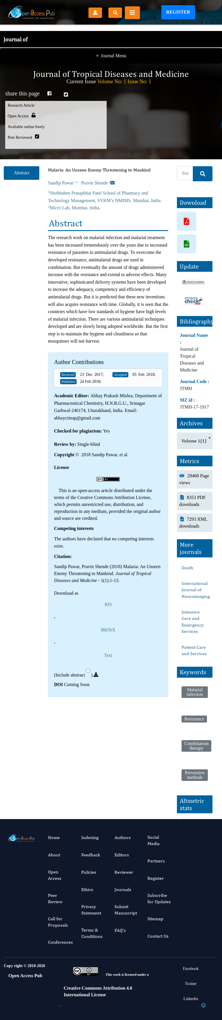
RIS (108, 604)
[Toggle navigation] (132, 12)
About (54, 855)
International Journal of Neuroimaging (196, 590)
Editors (121, 855)
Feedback (90, 855)
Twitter (191, 984)
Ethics (87, 889)
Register (178, 12)
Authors (122, 837)
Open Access (54, 875)
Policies (88, 872)
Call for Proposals (58, 922)
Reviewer (123, 872)
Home (54, 837)
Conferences (60, 942)
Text (108, 655)
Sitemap (155, 918)
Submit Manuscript (125, 910)
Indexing (90, 837)
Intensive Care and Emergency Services (193, 621)
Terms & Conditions (92, 933)
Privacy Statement (91, 910)
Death (187, 567)
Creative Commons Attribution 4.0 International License (98, 991)
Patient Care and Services (194, 650)
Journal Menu (111, 46)
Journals (122, 889)
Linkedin (191, 999)
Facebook (191, 969)
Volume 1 (194, 441)
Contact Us (158, 936)
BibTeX (108, 629)
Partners (156, 861)
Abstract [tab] (21, 172)
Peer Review (55, 898)
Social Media (153, 840)
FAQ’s (120, 930)
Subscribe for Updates (159, 898)
